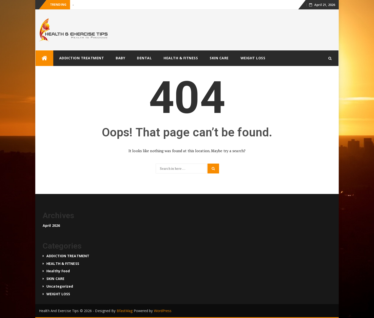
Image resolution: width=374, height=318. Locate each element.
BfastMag (125, 310)
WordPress (163, 310)
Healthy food (58, 271)
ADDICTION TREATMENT (81, 58)
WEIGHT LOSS (253, 58)
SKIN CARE (219, 58)
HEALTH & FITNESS (181, 58)
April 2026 (51, 225)
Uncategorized (59, 286)
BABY (120, 58)
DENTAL (144, 58)
